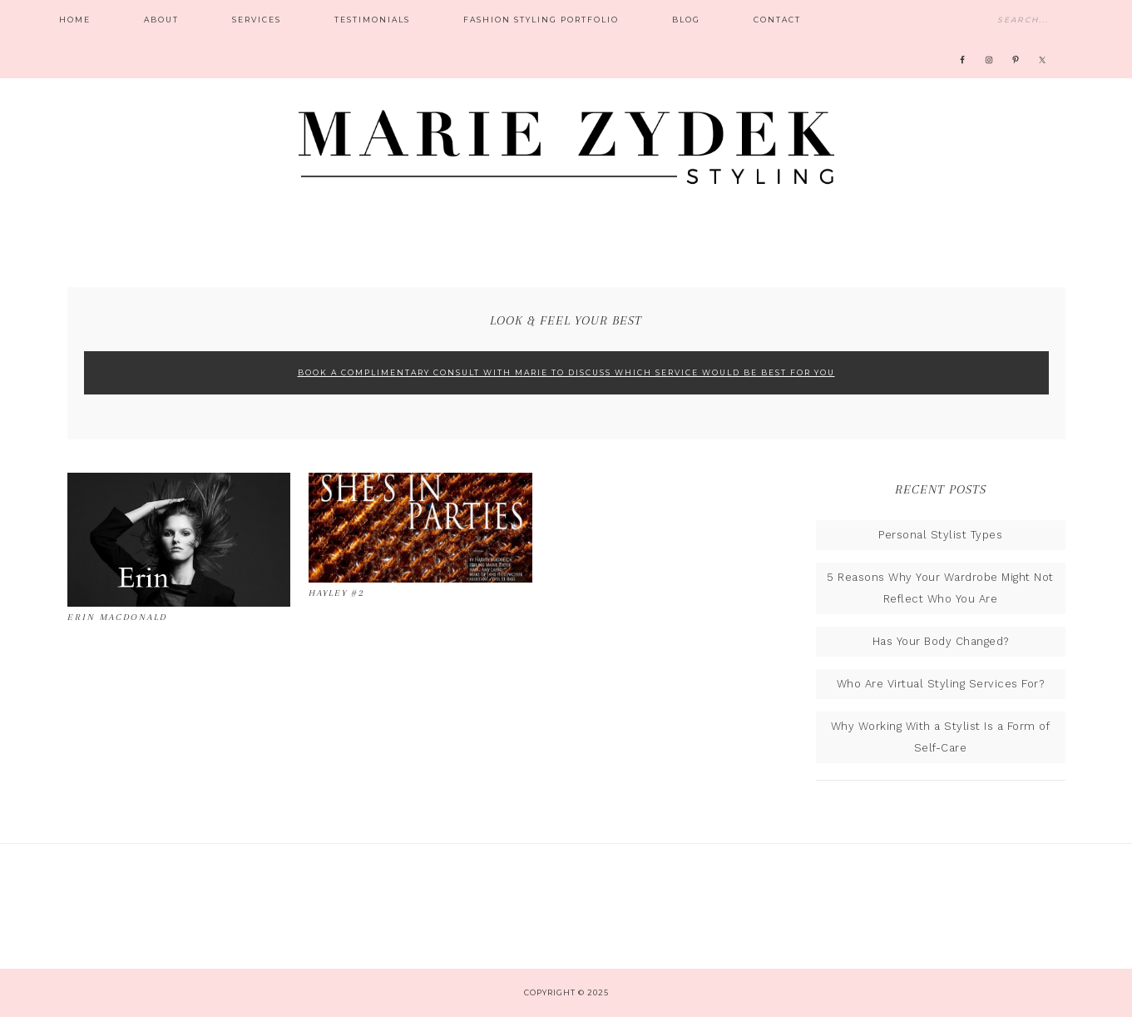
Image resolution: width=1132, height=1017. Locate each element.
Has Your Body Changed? (940, 641)
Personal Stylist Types (940, 534)
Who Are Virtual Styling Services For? (941, 683)
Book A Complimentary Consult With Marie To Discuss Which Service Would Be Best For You (566, 372)
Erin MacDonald (117, 617)
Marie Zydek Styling (566, 137)
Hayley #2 (337, 593)
